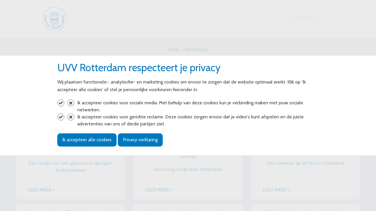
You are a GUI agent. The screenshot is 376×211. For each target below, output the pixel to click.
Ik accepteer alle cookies (87, 139)
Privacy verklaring (140, 139)
